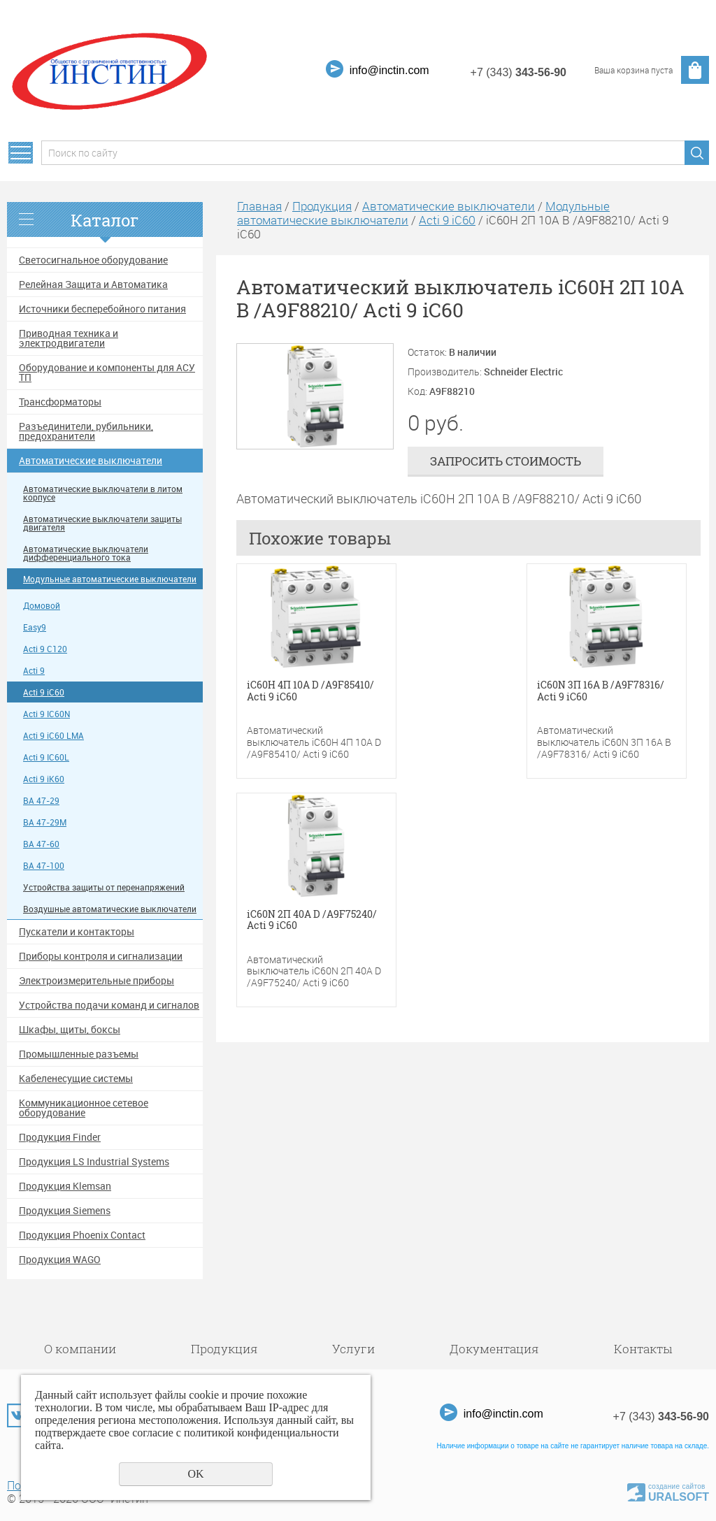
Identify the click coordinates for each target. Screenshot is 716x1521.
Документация (494, 1349)
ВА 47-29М (44, 822)
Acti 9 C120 (45, 649)
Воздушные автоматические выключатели (109, 909)
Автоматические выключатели (90, 460)
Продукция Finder (60, 1137)
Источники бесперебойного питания (102, 309)
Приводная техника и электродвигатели (68, 338)
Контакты (643, 1349)
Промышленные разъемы (78, 1054)
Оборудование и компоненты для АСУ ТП (107, 372)
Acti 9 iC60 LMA (53, 735)
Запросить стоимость (505, 461)
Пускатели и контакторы (76, 931)
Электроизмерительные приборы (96, 980)
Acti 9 (34, 670)
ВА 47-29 (41, 800)
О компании (80, 1349)
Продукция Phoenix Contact (82, 1235)
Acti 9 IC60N (46, 714)
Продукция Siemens (64, 1210)
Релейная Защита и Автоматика (93, 284)
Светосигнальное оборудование (93, 260)
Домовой (41, 605)
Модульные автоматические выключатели (109, 579)
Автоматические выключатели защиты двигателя (102, 523)
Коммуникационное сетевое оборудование (83, 1108)
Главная (259, 206)
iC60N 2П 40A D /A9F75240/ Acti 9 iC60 (312, 920)
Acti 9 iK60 (43, 779)
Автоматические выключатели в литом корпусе (102, 493)
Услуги (353, 1349)
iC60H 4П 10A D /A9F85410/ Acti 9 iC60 (310, 691)
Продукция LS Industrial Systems (94, 1161)
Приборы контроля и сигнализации (100, 956)
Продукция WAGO (60, 1259)
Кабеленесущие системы (76, 1078)
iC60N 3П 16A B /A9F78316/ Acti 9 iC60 (600, 691)
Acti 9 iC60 (43, 692)
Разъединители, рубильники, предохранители (86, 431)
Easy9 (34, 627)
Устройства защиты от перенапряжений (104, 887)
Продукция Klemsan (65, 1186)
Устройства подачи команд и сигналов (109, 1005)
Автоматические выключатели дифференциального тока (85, 553)
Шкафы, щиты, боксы (69, 1029)
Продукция (322, 206)
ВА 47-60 (41, 844)
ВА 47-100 (43, 865)
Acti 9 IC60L (46, 757)
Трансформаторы (60, 402)
